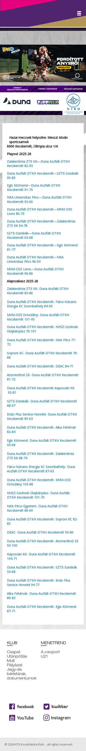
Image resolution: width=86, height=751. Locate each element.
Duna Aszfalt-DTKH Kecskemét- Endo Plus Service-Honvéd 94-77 (38, 582)
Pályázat (14, 665)
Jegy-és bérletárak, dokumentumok (21, 673)
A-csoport (50, 652)
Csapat (13, 652)
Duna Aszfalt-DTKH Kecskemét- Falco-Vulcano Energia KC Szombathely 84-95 (41, 304)
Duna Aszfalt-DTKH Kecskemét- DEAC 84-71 (40, 366)
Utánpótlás (17, 656)
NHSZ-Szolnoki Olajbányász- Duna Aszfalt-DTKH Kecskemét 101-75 (38, 495)
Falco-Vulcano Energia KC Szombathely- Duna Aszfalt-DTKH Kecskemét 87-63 (41, 469)
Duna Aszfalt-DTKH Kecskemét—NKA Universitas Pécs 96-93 (35, 259)
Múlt (11, 661)
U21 (44, 656)
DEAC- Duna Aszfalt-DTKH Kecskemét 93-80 (40, 532)
